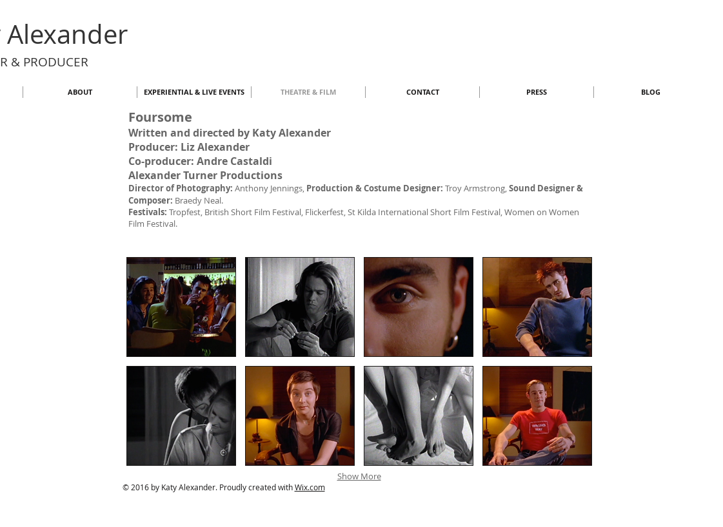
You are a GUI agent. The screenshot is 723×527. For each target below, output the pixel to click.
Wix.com (310, 487)
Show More (359, 476)
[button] (181, 307)
